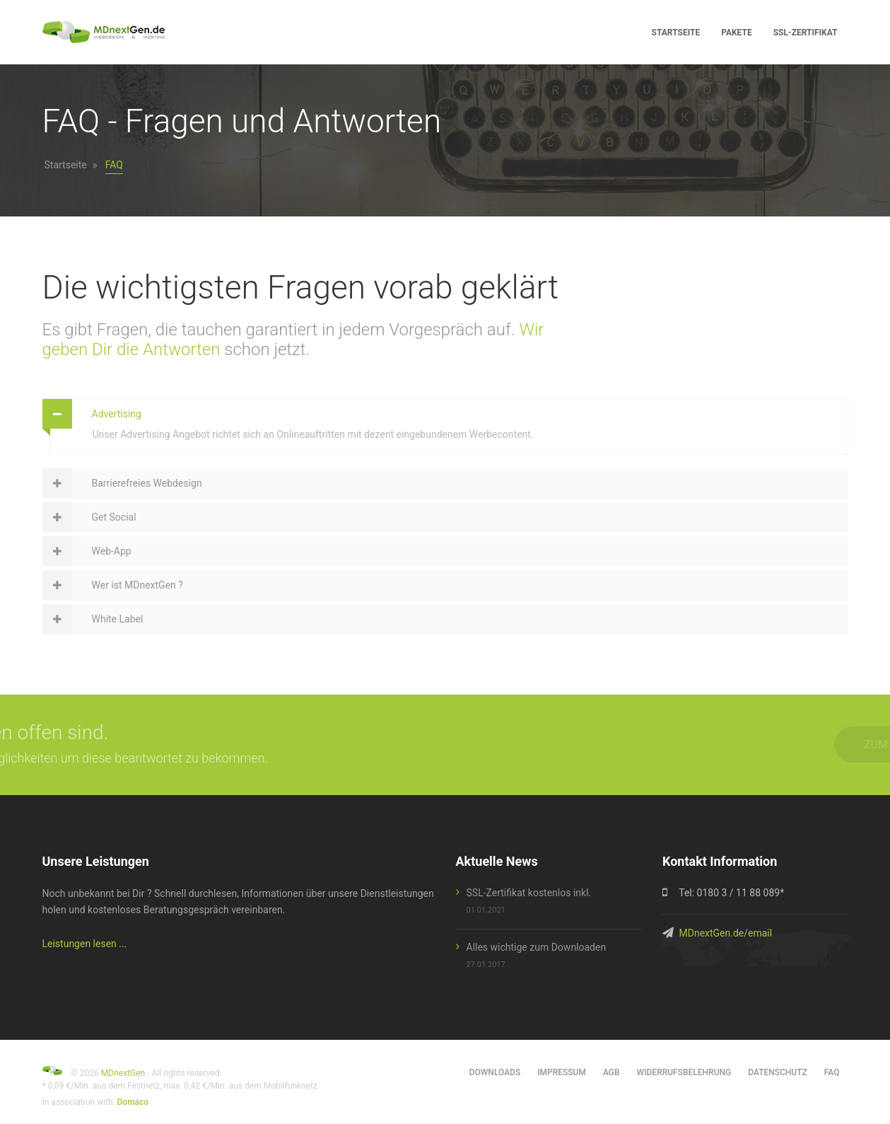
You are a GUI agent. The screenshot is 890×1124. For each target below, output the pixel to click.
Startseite (66, 164)
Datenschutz (777, 1072)
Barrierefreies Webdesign (147, 483)
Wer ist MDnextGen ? (137, 585)
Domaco (133, 1102)
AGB (611, 1072)
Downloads (494, 1072)
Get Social (114, 517)
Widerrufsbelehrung (684, 1072)
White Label (118, 619)
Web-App (111, 551)
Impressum (561, 1072)
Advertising (116, 413)
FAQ (832, 1072)
